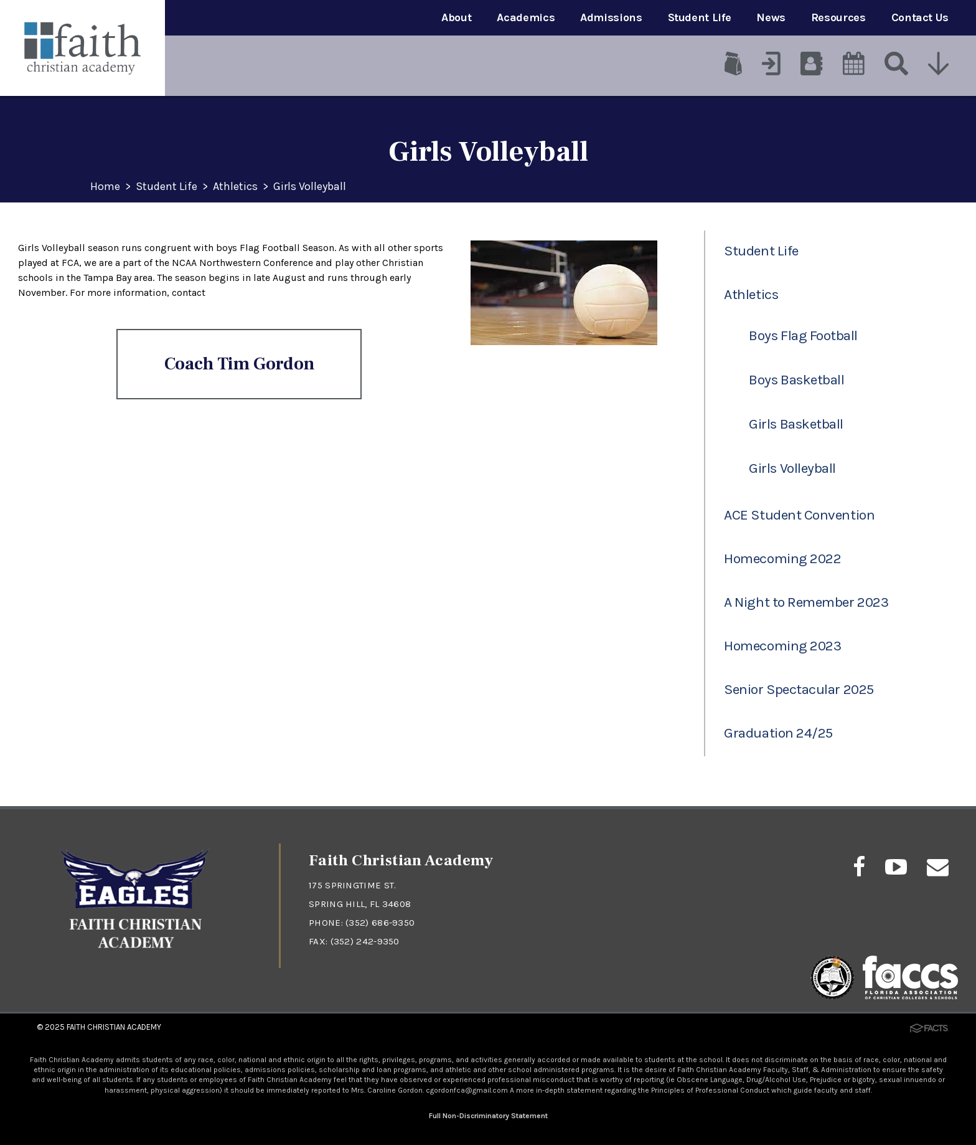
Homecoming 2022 (782, 558)
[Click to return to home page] (135, 955)
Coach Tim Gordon (239, 364)
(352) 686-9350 (380, 922)
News (771, 17)
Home (105, 187)
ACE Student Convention (799, 514)
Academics (526, 17)
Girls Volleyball (309, 187)
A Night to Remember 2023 (806, 602)
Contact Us (920, 17)
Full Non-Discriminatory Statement (488, 1115)
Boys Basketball (796, 379)
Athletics (235, 187)
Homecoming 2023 (782, 645)
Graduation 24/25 (778, 733)
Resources (838, 17)
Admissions (611, 17)
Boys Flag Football (803, 335)
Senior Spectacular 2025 (798, 689)
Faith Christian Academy (114, 1027)
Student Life (699, 17)
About (456, 17)
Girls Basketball (796, 424)
